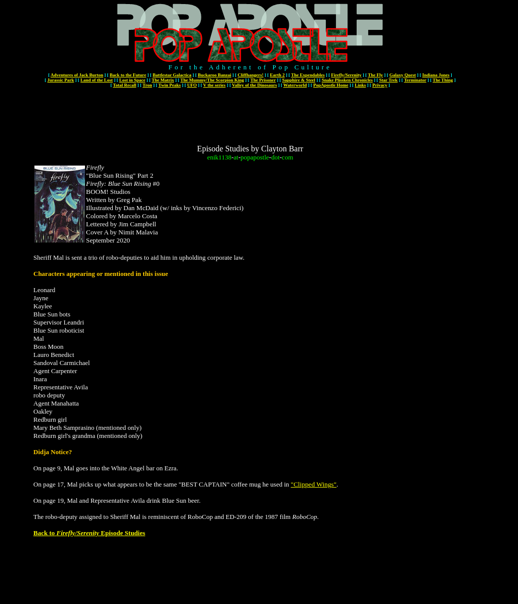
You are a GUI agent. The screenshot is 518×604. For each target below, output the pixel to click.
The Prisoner (263, 80)
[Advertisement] (250, 112)
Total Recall (124, 85)
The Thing (443, 80)
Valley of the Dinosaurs (254, 85)
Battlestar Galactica (172, 74)
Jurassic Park (61, 80)
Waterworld (295, 85)
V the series (214, 85)
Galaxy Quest (403, 74)
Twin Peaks (169, 85)
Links (360, 85)
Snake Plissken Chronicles (347, 80)
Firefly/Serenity (346, 74)
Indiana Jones (436, 74)
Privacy (379, 85)
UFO (192, 85)
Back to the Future (128, 74)
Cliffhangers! (251, 74)
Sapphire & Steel (298, 80)
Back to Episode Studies (89, 533)
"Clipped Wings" (313, 484)
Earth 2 (277, 74)
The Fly (375, 74)
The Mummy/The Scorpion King (212, 80)
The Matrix (163, 80)
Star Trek (388, 80)
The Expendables (307, 74)
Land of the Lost (96, 80)
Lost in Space (132, 80)
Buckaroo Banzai (214, 74)
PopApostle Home (330, 85)
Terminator (415, 80)
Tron (147, 85)
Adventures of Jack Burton (77, 74)
